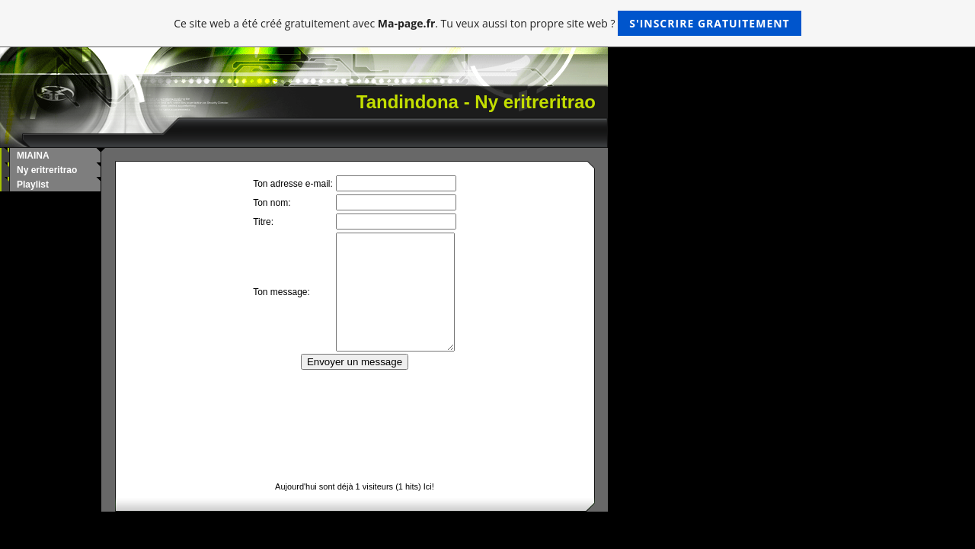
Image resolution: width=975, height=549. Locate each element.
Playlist (33, 184)
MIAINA (33, 155)
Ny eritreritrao (47, 170)
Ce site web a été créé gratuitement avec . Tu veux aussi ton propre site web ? (487, 23)
